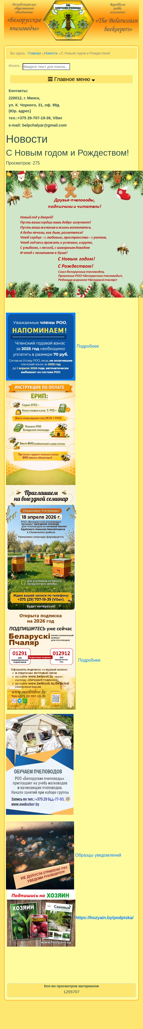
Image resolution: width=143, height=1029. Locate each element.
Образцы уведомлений (98, 855)
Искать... (16, 66)
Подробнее (88, 660)
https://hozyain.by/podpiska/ (104, 917)
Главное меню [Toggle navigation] (71, 79)
